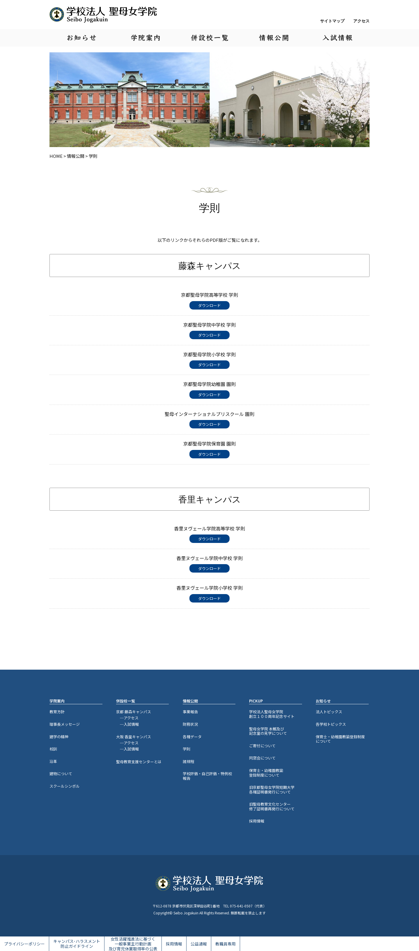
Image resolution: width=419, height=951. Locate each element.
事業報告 (190, 711)
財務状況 (190, 724)
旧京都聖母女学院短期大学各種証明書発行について (271, 789)
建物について (60, 773)
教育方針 (57, 711)
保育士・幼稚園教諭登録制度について (266, 773)
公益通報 (199, 944)
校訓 (53, 749)
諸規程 (188, 761)
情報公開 (274, 38)
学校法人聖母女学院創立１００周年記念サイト (271, 714)
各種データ (192, 736)
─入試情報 (127, 724)
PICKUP (256, 701)
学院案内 (145, 38)
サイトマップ (332, 21)
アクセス (361, 21)
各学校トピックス (331, 724)
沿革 (53, 761)
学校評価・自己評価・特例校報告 (207, 776)
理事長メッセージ (64, 724)
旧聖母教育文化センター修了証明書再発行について (271, 806)
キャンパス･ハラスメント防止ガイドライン (76, 943)
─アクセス (127, 718)
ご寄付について (262, 745)
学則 (186, 749)
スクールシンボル (64, 786)
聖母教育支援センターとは (138, 761)
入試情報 (338, 38)
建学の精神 (58, 736)
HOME (56, 156)
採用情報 (256, 821)
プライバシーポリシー (24, 944)
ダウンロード (209, 305)
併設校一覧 (209, 38)
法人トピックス (329, 711)
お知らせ (81, 38)
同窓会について (262, 758)
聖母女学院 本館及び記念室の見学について (268, 731)
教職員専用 (225, 944)
